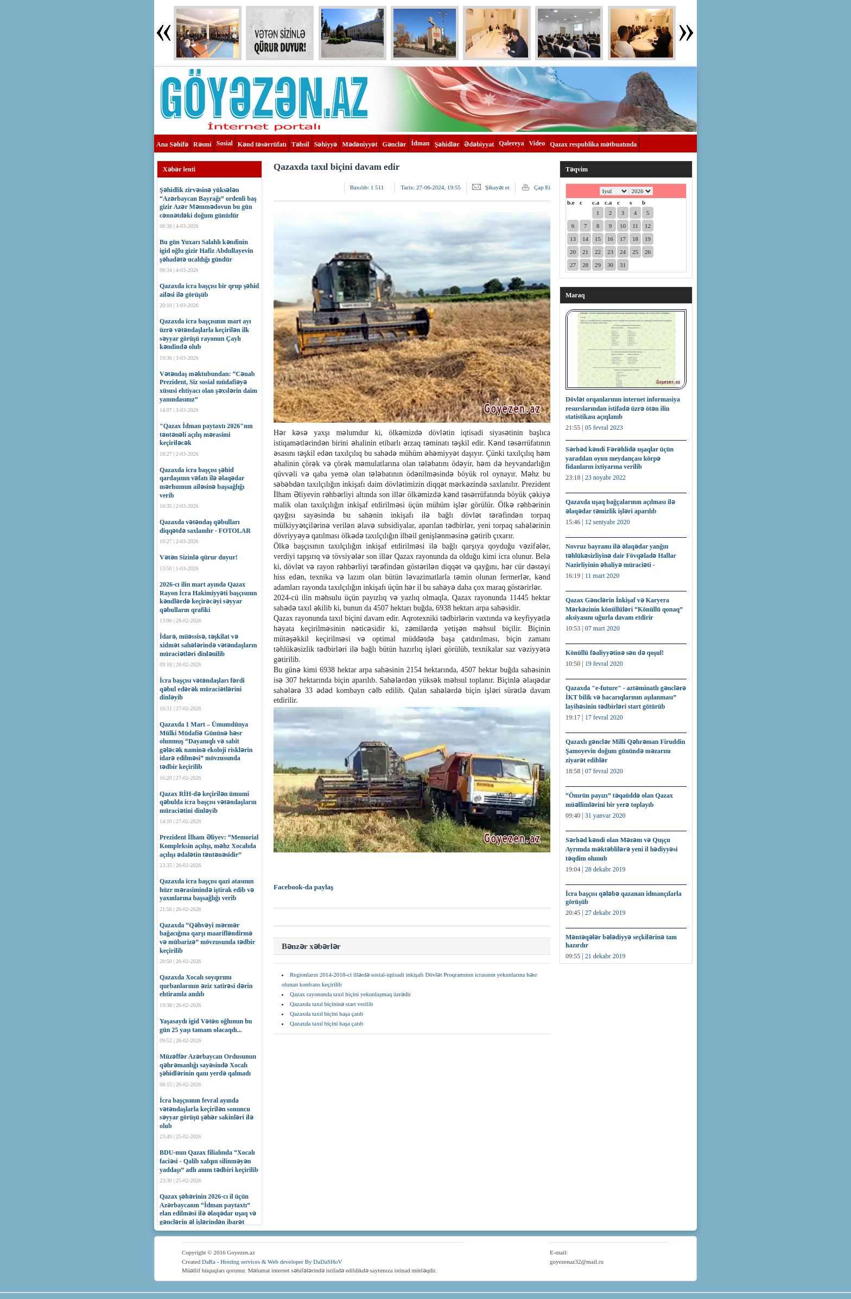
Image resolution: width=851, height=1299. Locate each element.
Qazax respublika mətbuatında (593, 144)
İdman (420, 143)
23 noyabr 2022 (605, 477)
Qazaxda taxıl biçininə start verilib (331, 1004)
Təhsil (300, 144)
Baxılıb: (367, 187)
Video (537, 143)
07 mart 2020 (602, 628)
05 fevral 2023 (604, 427)
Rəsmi (202, 144)
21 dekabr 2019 (605, 956)
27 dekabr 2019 (605, 912)
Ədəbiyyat (479, 144)
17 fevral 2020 (604, 717)
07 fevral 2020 (604, 771)
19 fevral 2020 (604, 663)
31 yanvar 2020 (605, 815)
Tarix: (431, 187)
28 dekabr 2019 (605, 869)
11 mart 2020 (602, 576)
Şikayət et (497, 187)
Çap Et (542, 187)
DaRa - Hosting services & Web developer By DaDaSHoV (272, 1261)
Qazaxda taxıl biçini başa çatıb (326, 1013)
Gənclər (394, 144)
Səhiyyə (326, 144)
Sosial (225, 143)
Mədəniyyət (359, 144)
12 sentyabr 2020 (607, 522)
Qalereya (511, 143)
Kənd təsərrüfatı (262, 144)
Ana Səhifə (172, 144)
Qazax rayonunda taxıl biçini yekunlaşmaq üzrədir (350, 994)
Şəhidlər (446, 144)
